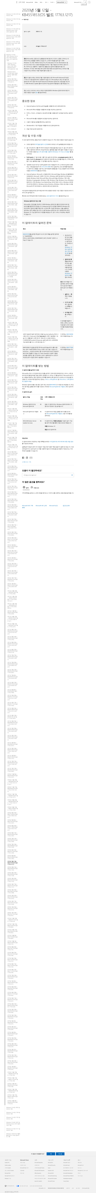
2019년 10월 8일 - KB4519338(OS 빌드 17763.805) (12, 937)
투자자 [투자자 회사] (79, 1173)
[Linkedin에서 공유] (26, 457)
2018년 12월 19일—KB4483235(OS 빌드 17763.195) (12, 1073)
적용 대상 (25, 19)
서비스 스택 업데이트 (51, 379)
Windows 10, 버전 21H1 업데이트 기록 (13, 24)
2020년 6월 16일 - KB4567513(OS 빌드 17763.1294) (12, 851)
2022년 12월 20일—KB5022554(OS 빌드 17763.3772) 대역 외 (12, 411)
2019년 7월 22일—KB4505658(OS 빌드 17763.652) (12, 977)
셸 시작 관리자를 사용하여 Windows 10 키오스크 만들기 (53, 152)
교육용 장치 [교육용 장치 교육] (37, 1165)
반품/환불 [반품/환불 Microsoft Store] (22, 1170)
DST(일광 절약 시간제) (41, 144)
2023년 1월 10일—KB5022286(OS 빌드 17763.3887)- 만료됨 (12, 404)
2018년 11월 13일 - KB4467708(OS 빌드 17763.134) (12, 1096)
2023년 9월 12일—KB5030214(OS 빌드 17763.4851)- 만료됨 (12, 346)
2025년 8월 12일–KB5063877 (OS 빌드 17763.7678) (12, 152)
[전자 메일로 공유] (30, 457)
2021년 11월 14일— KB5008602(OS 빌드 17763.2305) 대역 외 (12, 606)
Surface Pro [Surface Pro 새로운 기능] (7, 1162)
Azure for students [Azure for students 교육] (38, 1181)
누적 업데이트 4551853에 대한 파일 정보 (61, 441)
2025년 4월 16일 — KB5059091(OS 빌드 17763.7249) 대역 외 (12, 183)
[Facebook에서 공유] (23, 457)
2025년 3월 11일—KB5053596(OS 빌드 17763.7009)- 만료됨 (12, 204)
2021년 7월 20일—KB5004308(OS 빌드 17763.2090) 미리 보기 (12, 665)
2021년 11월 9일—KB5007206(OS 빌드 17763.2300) (12, 612)
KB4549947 (52, 384)
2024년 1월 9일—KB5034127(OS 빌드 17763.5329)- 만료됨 (12, 318)
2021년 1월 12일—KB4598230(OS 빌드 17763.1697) (12, 770)
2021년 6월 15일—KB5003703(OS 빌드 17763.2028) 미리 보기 (12, 685)
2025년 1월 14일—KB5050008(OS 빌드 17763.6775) (12, 217)
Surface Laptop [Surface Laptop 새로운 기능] (8, 1165)
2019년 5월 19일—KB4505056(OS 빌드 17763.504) (12, 1011)
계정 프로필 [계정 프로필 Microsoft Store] (22, 1162)
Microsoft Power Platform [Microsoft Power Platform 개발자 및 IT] (68, 1175)
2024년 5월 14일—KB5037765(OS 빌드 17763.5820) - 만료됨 (12, 282)
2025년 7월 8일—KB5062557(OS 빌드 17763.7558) (12, 157)
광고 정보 (78, 1188)
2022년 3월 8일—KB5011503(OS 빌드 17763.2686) (12, 546)
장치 (46, 2)
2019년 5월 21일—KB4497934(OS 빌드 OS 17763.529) (12, 1005)
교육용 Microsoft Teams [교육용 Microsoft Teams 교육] (39, 1167)
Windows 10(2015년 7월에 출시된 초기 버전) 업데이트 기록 (13, 1135)
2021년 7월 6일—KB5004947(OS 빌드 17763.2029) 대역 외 (12, 677)
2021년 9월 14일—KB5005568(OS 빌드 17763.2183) (12, 638)
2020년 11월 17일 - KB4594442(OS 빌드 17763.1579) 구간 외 (12, 789)
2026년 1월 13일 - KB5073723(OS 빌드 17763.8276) (12, 106)
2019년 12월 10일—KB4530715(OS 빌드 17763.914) (12, 920)
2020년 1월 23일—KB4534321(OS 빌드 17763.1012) (12, 908)
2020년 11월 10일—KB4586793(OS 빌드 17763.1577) (12, 795)
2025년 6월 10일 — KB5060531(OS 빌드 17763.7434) (12, 163)
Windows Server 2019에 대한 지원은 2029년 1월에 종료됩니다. (12, 74)
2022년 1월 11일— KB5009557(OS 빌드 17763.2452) (12, 579)
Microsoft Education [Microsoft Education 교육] (39, 1162)
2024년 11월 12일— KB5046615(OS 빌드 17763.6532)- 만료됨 (12, 231)
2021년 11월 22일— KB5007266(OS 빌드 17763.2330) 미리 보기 (12, 599)
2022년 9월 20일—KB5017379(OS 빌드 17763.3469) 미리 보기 (12, 454)
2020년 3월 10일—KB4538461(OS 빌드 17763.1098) (12, 891)
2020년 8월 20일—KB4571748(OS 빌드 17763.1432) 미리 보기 (12, 828)
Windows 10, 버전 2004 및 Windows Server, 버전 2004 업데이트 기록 (13, 37)
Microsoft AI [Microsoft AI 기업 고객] (50, 1162)
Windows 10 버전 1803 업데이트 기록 (13, 1108)
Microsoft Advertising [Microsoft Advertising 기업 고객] (52, 1175)
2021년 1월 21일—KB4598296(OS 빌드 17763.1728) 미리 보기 (12, 763)
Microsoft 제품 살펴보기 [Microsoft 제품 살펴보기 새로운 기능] (10, 1175)
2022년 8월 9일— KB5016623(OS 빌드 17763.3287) (12, 475)
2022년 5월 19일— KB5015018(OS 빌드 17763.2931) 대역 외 (12, 514)
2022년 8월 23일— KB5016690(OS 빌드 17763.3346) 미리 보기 (12, 468)
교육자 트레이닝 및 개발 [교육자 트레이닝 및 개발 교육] (39, 1175)
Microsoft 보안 (53, 505)
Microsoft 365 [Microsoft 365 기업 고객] (51, 1173)
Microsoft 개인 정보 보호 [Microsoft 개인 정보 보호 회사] (83, 1170)
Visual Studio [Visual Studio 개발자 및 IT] (66, 1181)
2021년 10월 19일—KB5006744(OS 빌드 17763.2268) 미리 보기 (12, 619)
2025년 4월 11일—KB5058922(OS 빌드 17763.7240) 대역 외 (12, 190)
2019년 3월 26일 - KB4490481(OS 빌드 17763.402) (12, 1039)
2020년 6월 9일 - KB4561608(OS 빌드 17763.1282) (12, 857)
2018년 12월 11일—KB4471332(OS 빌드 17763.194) (12, 1079)
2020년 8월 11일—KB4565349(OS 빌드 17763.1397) (12, 834)
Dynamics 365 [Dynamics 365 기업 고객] (51, 1170)
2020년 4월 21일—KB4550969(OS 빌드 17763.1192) (12, 868)
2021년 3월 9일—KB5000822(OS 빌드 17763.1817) (12, 744)
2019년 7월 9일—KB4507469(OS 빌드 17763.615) (12, 982)
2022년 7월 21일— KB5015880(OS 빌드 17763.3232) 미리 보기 (12, 481)
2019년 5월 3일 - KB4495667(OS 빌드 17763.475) (12, 1022)
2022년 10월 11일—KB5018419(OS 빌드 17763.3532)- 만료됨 (12, 447)
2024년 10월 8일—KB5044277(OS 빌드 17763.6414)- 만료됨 (12, 239)
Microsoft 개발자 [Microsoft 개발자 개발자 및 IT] (66, 1162)
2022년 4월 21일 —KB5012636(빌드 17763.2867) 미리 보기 (12, 527)
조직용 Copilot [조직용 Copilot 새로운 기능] (8, 1167)
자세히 (52, 2)
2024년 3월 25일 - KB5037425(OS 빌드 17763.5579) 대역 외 (12, 296)
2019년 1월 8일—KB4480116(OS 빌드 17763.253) (12, 1068)
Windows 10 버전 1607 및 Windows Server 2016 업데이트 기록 (13, 1124)
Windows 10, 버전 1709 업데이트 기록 (13, 1113)
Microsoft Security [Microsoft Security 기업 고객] (51, 1165)
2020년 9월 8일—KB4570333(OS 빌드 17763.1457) (12, 821)
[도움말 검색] (85, 2)
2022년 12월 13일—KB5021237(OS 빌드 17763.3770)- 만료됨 (12, 418)
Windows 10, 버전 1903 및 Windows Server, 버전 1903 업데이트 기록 (13, 50)
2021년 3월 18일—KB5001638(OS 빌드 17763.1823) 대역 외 (12, 731)
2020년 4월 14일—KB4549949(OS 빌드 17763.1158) (12, 874)
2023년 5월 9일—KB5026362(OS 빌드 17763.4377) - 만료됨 (12, 375)
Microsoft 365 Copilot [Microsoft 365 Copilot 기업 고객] (52, 1178)
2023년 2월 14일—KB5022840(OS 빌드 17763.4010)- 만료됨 (12, 397)
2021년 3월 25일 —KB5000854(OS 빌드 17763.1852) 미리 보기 (12, 723)
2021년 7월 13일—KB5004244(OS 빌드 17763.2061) (12, 671)
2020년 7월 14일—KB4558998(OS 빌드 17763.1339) (12, 846)
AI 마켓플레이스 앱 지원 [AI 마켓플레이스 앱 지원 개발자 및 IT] (68, 1167)
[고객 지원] (21, 2)
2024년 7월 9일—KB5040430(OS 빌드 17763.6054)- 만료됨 (12, 260)
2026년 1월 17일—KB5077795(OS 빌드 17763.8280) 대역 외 (12, 100)
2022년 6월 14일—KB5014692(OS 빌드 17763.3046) (12, 500)
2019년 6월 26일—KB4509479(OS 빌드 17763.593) (12, 988)
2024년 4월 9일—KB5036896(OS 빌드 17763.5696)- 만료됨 (12, 289)
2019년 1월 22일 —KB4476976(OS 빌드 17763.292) (12, 1062)
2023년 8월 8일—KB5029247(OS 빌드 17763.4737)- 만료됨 (12, 353)
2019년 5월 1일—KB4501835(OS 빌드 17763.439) (12, 1028)
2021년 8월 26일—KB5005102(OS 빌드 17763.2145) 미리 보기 (12, 645)
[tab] (26, 487)
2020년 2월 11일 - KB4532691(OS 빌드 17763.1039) (12, 902)
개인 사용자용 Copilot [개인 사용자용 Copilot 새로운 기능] (9, 1170)
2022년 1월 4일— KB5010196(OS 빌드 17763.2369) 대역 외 (12, 586)
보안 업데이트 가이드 (53, 196)
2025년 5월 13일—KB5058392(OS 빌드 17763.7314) (12, 176)
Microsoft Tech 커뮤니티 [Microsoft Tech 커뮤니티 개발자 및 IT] (68, 1170)
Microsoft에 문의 (42, 1188)
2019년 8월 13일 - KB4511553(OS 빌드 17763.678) (12, 971)
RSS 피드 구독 (27, 462)
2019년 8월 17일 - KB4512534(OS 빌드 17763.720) (12, 965)
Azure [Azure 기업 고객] (49, 1167)
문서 (37, 92)
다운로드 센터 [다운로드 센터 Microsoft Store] (23, 1165)
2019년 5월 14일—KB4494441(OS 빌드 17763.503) (12, 1016)
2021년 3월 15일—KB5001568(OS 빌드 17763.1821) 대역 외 (12, 738)
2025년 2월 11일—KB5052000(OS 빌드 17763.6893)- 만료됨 (12, 211)
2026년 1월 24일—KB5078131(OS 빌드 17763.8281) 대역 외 (12, 93)
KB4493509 (26, 234)
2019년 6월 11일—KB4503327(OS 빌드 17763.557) (12, 999)
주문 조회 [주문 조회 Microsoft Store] (22, 1173)
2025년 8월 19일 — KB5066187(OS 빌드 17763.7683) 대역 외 (12, 145)
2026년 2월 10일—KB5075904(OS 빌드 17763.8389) (12, 86)
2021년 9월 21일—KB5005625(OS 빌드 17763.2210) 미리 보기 (12, 632)
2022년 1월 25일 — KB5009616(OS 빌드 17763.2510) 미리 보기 (12, 566)
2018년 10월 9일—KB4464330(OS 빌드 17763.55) (12, 1102)
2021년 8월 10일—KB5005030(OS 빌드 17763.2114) (12, 651)
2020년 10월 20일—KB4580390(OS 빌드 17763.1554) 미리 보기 (12, 802)
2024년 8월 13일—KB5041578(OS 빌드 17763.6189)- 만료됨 (12, 253)
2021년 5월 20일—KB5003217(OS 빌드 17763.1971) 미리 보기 (12, 698)
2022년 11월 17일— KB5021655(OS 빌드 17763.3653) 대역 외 (12, 425)
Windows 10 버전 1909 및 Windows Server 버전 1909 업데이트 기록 (13, 43)
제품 (41, 2)
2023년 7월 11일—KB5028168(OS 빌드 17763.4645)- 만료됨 (12, 361)
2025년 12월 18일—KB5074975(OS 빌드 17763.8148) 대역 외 (12, 113)
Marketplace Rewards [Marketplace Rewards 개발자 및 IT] (67, 1178)
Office (36, 2)
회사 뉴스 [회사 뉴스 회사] (80, 1167)
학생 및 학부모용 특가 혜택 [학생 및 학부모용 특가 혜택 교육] (40, 1178)
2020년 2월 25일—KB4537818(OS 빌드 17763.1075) (12, 897)
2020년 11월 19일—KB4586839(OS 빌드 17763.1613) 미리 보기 (12, 782)
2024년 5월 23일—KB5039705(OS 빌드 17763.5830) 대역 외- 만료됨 (12, 274)
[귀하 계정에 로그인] (89, 2)
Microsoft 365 (29, 2)
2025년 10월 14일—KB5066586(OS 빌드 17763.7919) (12, 133)
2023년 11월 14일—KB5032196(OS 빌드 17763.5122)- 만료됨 (12, 332)
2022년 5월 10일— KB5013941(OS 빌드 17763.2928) (12, 520)
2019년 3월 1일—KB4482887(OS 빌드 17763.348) (12, 1051)
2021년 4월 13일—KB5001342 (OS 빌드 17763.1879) (12, 717)
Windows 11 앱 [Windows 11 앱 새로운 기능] (8, 1178)
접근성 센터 (66, 505)
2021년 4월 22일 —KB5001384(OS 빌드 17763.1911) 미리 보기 (12, 710)
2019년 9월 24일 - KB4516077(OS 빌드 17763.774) (12, 948)
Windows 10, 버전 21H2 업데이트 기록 (13, 19)
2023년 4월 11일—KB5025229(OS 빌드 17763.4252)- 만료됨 (12, 382)
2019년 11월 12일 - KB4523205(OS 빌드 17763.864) (12, 925)
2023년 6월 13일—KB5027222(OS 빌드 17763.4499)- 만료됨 (12, 368)
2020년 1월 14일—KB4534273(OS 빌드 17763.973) (12, 914)
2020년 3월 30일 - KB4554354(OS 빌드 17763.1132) (12, 880)
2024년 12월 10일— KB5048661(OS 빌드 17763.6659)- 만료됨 (12, 224)
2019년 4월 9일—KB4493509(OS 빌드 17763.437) (12, 1034)
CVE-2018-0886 (46, 167)
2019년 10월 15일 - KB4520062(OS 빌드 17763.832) (12, 931)
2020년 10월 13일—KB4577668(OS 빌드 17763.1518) (12, 808)
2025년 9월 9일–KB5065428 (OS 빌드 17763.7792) (12, 139)
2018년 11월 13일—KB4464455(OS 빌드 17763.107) (12, 1091)
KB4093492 (34, 171)
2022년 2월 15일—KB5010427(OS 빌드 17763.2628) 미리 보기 (12, 553)
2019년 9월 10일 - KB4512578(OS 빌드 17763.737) (12, 959)
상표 (73, 1188)
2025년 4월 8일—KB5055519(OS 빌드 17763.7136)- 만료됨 (12, 197)
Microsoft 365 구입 (61, 2)
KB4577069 (69, 347)
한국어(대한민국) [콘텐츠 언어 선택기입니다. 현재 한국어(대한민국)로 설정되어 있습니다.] (10, 1185)
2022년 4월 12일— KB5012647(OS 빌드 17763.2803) (12, 533)
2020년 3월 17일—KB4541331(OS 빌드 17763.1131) (12, 885)
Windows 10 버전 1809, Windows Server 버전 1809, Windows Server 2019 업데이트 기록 (12, 57)
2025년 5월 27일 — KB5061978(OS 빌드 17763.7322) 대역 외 (12, 170)
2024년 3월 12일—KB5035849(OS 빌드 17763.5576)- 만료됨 (12, 303)
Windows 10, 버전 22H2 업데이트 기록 (13, 14)
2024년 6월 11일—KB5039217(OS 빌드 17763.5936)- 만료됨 (12, 267)
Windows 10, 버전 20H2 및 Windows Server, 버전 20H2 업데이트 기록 (13, 30)
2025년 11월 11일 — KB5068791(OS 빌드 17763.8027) (12, 125)
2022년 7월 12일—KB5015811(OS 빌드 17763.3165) (12, 487)
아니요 (60, 1154)
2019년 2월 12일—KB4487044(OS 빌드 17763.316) (12, 1056)
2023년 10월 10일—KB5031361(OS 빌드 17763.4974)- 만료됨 (12, 339)
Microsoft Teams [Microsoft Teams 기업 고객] (51, 1181)
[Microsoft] (10, 2)
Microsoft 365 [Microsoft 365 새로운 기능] (7, 1173)
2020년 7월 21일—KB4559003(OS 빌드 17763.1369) (12, 840)
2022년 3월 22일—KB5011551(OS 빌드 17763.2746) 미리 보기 (12, 540)
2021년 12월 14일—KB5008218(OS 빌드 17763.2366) (12, 592)
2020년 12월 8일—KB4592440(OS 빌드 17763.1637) (12, 775)
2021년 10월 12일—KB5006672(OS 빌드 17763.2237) (12, 625)
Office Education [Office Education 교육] (38, 1173)
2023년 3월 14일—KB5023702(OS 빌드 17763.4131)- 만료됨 (12, 389)
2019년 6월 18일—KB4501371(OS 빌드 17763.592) (12, 994)
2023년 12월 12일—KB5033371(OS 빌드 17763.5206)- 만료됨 (12, 325)
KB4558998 (69, 334)
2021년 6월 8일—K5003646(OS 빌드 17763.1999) (12, 691)
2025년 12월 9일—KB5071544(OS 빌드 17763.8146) (12, 119)
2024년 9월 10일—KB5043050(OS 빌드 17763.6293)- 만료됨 (12, 246)
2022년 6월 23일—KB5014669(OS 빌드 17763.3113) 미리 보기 (12, 494)
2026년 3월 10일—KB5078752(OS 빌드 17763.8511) (12, 80)
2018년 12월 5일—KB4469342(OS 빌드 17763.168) (12, 1085)
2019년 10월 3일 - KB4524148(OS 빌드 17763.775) (12, 942)
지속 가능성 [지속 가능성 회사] (80, 1175)
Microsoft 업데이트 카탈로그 (57, 386)
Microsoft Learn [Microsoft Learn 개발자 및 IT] (66, 1165)
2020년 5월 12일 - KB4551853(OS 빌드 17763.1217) (12, 863)
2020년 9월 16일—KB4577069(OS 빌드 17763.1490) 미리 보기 (12, 815)
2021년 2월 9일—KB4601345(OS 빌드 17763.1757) (12, 757)
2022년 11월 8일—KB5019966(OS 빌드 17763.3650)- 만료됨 (12, 432)
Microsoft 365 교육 (41, 505)
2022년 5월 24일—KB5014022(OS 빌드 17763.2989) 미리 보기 (12, 507)
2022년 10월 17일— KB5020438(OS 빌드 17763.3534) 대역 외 (12, 440)
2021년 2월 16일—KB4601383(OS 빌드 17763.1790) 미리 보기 (12, 751)
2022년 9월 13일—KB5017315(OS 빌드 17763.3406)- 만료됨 (12, 461)
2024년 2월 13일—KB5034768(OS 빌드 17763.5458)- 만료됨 (12, 310)
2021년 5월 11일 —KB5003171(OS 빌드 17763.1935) (12, 704)
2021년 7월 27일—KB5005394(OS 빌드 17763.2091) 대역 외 (12, 657)
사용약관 (68, 1188)
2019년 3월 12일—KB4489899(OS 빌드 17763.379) (12, 1045)
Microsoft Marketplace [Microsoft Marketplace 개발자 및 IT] (67, 1173)
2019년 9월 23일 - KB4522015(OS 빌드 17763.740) (12, 954)
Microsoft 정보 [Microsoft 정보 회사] (81, 1165)
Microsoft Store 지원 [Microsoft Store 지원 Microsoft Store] (24, 1167)
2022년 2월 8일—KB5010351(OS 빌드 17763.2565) (12, 559)
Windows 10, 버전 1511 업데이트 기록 (13, 1129)
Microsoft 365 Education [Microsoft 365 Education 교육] (39, 1170)
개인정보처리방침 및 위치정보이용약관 (56, 1188)
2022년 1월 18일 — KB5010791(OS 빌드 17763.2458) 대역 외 (12, 573)
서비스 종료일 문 (11, 129)
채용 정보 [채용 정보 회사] (80, 1162)
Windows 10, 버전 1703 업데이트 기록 (13, 1118)
